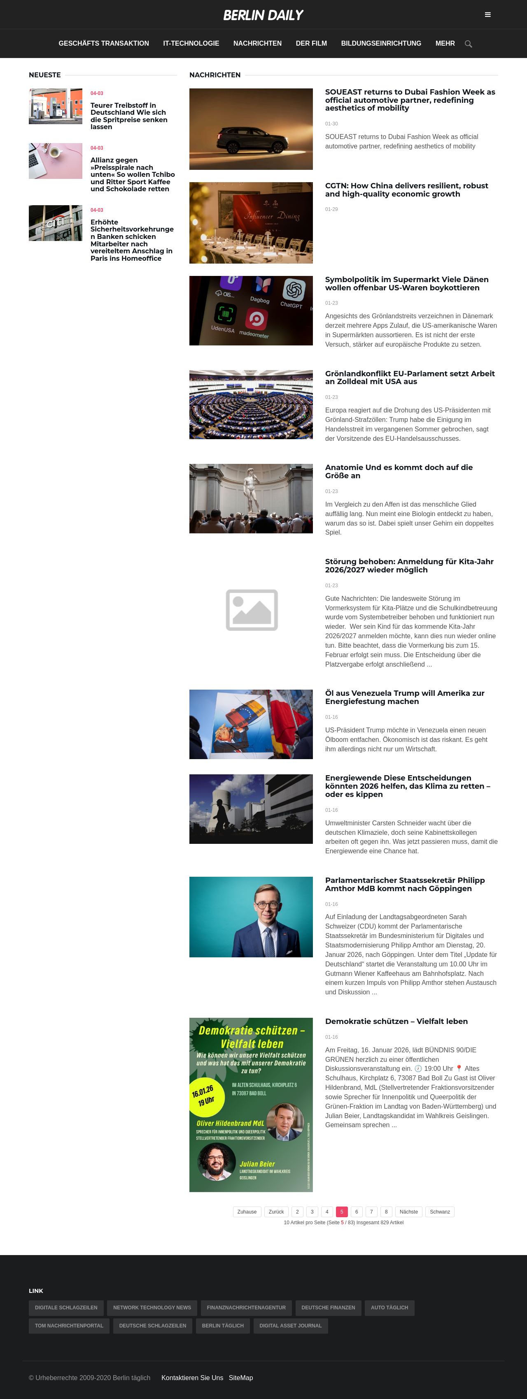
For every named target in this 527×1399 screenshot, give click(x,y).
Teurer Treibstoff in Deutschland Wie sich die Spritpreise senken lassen (129, 116)
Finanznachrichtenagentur (246, 1308)
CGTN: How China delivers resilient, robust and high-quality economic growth (406, 190)
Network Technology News (152, 1308)
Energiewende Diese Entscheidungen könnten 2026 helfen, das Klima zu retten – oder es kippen (407, 786)
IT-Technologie (191, 43)
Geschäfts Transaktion (104, 43)
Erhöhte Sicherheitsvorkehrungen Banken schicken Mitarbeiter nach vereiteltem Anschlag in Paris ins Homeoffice (132, 240)
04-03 (97, 93)
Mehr (445, 43)
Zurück (276, 1212)
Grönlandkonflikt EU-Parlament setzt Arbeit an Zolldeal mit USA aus (410, 378)
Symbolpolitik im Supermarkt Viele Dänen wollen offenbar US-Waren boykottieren (407, 283)
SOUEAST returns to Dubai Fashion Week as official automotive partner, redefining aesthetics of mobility (410, 100)
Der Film (311, 43)
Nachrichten (257, 43)
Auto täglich (389, 1308)
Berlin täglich (223, 1326)
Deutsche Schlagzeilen (153, 1326)
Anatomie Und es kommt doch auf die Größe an (399, 471)
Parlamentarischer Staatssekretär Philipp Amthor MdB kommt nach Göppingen (405, 884)
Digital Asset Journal (291, 1326)
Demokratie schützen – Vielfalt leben (396, 1021)
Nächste (409, 1212)
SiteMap (241, 1377)
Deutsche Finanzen (328, 1308)
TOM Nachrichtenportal (69, 1326)
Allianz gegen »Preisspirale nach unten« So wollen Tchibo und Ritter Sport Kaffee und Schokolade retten (133, 174)
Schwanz (440, 1212)
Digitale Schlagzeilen (66, 1308)
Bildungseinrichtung (381, 43)
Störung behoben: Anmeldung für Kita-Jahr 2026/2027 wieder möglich (409, 565)
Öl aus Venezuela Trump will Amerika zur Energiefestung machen (405, 697)
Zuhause (247, 1212)
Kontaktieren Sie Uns (192, 1377)
